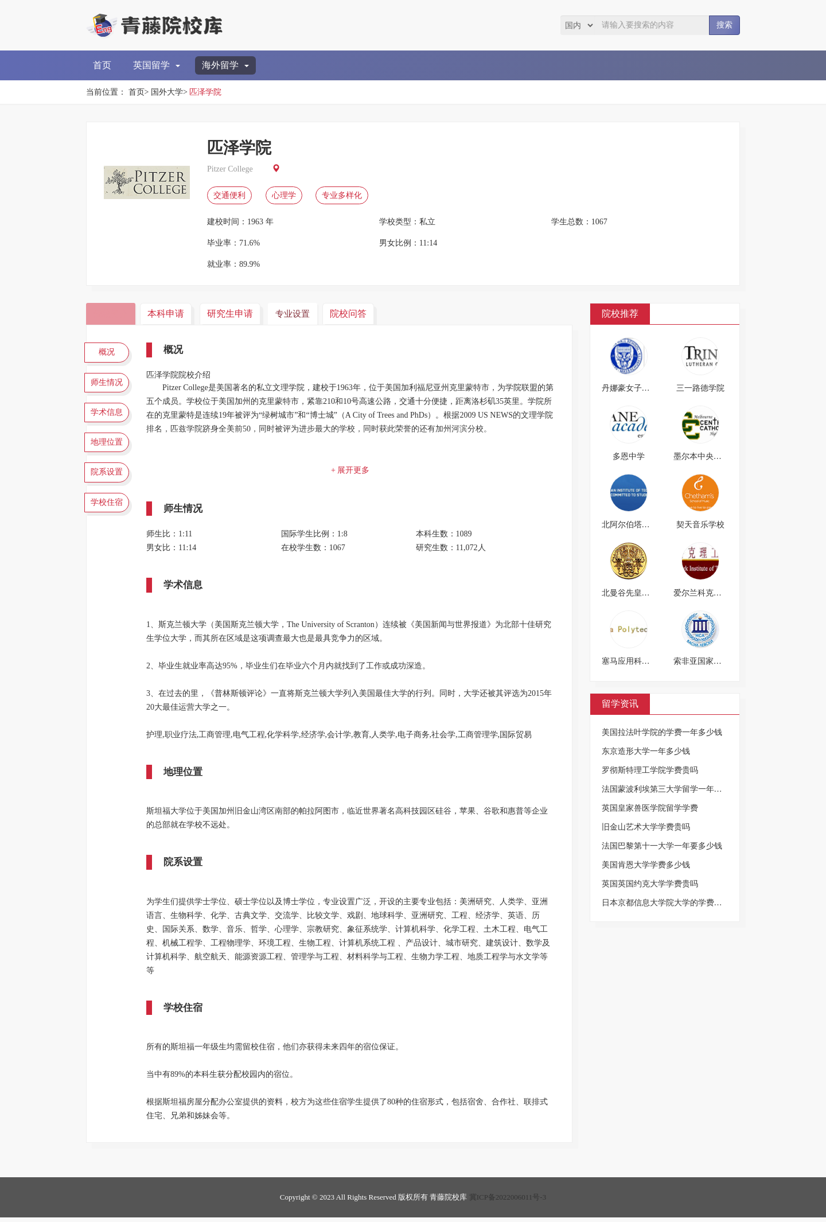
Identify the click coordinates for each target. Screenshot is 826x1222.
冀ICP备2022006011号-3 (508, 1201)
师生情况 (109, 386)
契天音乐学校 (700, 524)
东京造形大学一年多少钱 (646, 751)
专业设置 (299, 313)
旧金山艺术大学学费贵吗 (646, 827)
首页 (102, 65)
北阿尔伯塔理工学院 (638, 524)
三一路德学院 (700, 388)
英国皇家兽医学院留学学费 (650, 808)
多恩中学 (629, 456)
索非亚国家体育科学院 (713, 661)
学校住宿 (109, 521)
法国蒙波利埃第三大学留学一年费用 (666, 789)
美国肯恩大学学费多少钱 (646, 865)
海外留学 (225, 65)
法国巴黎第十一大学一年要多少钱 (662, 846)
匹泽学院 (205, 92)
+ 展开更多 (352, 470)
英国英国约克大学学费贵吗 (650, 883)
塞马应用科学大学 (634, 661)
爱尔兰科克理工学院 (709, 593)
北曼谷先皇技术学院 (638, 593)
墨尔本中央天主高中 (709, 456)
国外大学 (167, 92)
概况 (109, 353)
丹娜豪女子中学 (630, 388)
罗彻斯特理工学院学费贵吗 (650, 770)
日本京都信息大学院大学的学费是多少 (670, 902)
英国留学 (156, 65)
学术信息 (109, 420)
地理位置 (109, 453)
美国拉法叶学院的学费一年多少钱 (662, 732)
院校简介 (111, 313)
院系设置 (109, 487)
